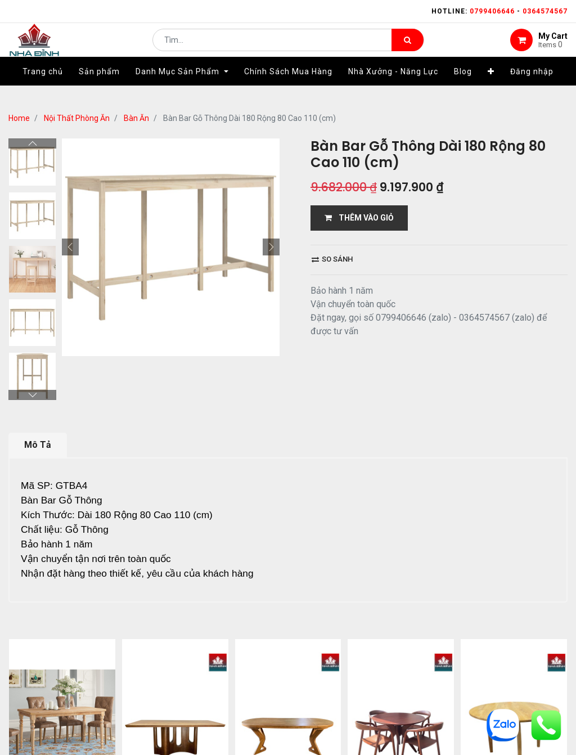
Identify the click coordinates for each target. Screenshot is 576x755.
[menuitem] (42, 88)
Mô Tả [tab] (37, 444)
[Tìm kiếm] (408, 48)
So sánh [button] (332, 259)
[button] (491, 88)
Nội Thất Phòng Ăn (77, 118)
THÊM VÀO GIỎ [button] (359, 217)
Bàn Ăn (136, 118)
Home (19, 118)
